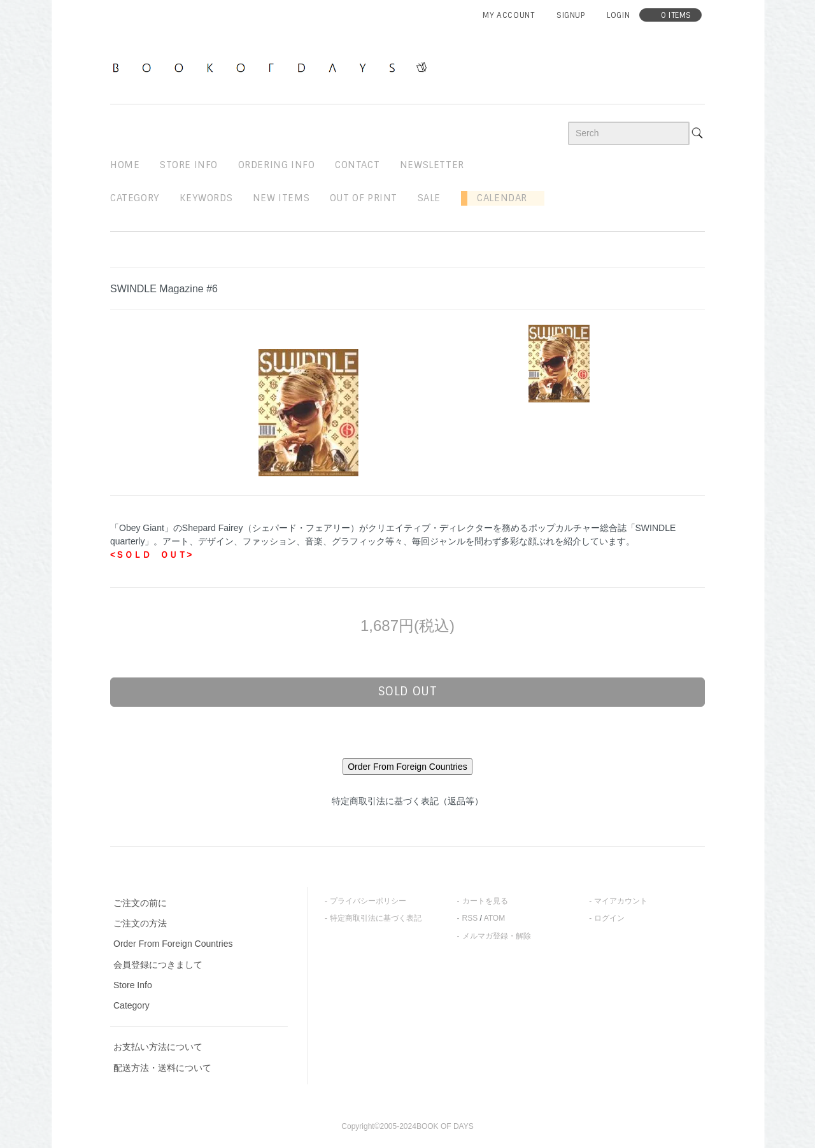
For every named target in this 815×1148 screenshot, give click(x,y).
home (124, 165)
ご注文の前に (140, 903)
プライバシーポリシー (368, 900)
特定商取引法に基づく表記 (376, 918)
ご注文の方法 (140, 923)
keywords (206, 198)
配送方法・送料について (162, 1068)
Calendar (497, 198)
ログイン (609, 918)
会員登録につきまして (157, 965)
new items (281, 198)
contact (357, 165)
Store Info (132, 985)
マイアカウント (621, 900)
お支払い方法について (157, 1047)
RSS (470, 918)
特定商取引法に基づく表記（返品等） (407, 801)
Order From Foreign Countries (173, 944)
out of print (363, 198)
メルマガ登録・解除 (496, 936)
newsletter (432, 165)
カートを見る (485, 900)
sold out (407, 691)
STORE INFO (189, 165)
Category (135, 198)
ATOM (495, 918)
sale (429, 198)
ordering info (276, 165)
